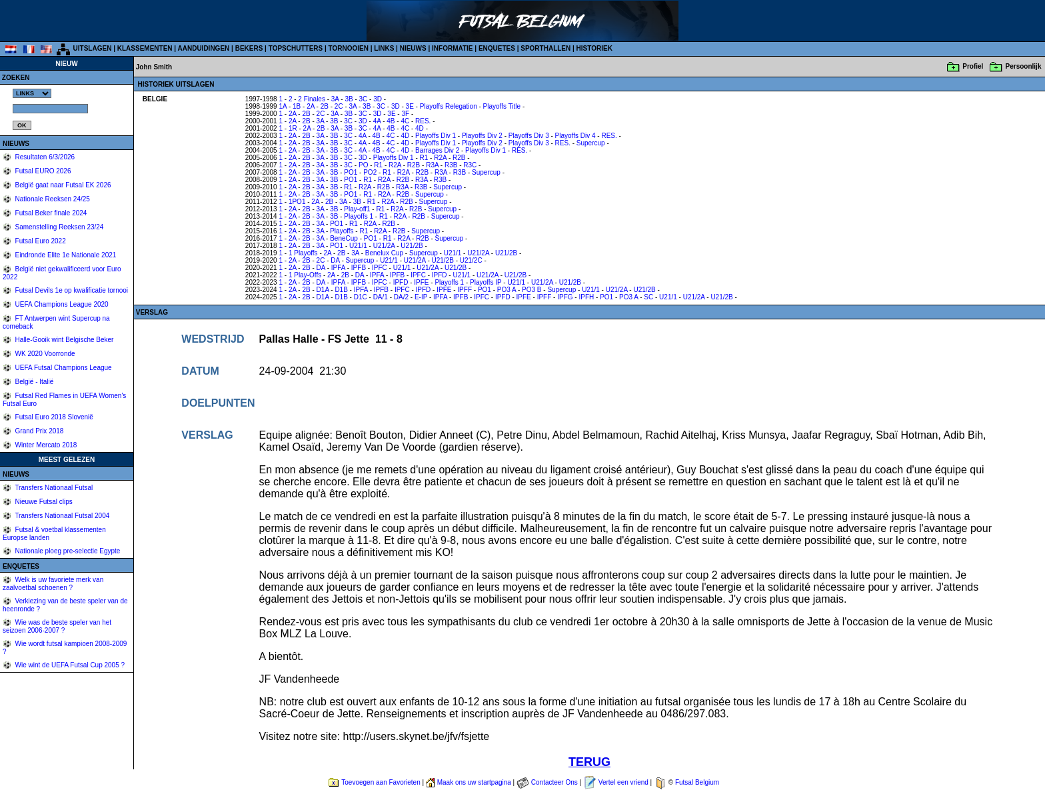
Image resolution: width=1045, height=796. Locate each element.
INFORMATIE (452, 48)
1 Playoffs (303, 253)
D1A (323, 289)
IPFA (338, 267)
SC (648, 297)
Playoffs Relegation (448, 106)
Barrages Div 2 (437, 150)
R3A (432, 165)
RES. (423, 121)
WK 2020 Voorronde (44, 353)
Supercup (590, 143)
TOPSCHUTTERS (296, 48)
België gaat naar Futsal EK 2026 (62, 185)
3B (349, 99)
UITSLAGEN (92, 48)
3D (377, 99)
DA (335, 260)
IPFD (439, 275)
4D (419, 128)
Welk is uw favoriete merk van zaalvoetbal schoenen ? (53, 583)
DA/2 (401, 297)
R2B (459, 157)
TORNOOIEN (349, 48)
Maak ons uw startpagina (474, 782)
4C (405, 121)
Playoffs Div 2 (482, 135)
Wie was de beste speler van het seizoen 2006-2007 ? (57, 626)
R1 (424, 157)
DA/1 (380, 297)
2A (311, 106)
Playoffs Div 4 (575, 135)
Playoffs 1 (358, 216)
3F (405, 113)
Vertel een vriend (623, 782)
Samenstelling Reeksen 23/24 (58, 227)
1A (283, 106)
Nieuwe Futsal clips (43, 501)
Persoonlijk (1024, 66)
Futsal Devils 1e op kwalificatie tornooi (70, 290)
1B (297, 106)
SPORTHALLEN (545, 48)
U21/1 (358, 245)
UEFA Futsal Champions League (62, 367)
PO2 (370, 172)
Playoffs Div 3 (529, 135)
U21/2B (412, 245)
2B (325, 106)
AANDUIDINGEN (204, 48)
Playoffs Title (502, 106)
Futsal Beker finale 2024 (50, 213)
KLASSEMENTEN (145, 48)
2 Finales (311, 99)
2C (339, 106)
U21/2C (471, 260)
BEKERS (249, 48)
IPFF (464, 289)
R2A (440, 157)
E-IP (421, 297)
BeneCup (344, 238)
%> (32, 93)
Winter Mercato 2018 (45, 445)
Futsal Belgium (697, 782)
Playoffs (341, 231)
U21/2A (384, 245)
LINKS (384, 48)
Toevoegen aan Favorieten (380, 782)
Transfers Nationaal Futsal (53, 487)
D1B (341, 289)
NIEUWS (413, 48)
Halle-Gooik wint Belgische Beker (63, 339)
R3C (470, 165)
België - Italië (33, 381)
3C (363, 99)
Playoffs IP (485, 282)
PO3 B (531, 289)
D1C (360, 297)
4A (377, 121)
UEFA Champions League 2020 (61, 304)
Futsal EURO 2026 (42, 171)
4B (391, 121)
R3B (451, 165)
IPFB (358, 267)
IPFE (421, 282)
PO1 (350, 172)
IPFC (379, 267)
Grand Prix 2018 (38, 431)
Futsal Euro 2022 (39, 241)
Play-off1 (357, 209)
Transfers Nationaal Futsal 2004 (61, 515)
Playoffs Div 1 (435, 135)
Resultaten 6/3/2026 (44, 157)
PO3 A (506, 289)
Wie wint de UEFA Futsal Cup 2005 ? (69, 665)
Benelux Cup (384, 253)
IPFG (564, 297)
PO (363, 165)
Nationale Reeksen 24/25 (51, 199)
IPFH (586, 297)
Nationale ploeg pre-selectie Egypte (67, 551)
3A (335, 99)
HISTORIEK (594, 48)
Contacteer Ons (554, 782)
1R (293, 128)
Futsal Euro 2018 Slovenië (53, 417)
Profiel (972, 66)
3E (410, 106)
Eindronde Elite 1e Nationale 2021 (65, 255)
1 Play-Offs (305, 275)
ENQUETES (497, 48)
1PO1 (297, 201)
